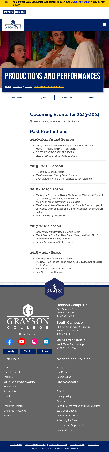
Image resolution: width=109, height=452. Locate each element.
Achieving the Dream (67, 420)
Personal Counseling (67, 381)
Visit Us (27, 351)
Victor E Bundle (67, 98)
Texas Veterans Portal (58, 445)
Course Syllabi (64, 377)
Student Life (9, 391)
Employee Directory (13, 406)
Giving (44, 351)
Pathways (17, 86)
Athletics (8, 401)
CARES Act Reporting (68, 415)
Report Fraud (93, 445)
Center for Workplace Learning (19, 381)
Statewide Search (77, 445)
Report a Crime (64, 430)
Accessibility (63, 401)
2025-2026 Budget (67, 410)
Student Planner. (81, 2)
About (6, 396)
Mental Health (16, 98)
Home (8, 86)
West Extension (71, 340)
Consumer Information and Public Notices (78, 406)
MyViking (8, 11)
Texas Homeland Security (35, 445)
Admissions (9, 367)
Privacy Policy (64, 396)
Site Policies (63, 372)
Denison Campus (72, 305)
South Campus (70, 322)
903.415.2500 (66, 333)
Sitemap (7, 415)
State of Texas (16, 445)
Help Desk (20, 11)
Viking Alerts (63, 367)
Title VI (60, 391)
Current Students (12, 372)
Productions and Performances (49, 86)
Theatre (28, 86)
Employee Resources (14, 410)
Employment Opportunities (71, 425)
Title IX (60, 386)
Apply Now (41, 98)
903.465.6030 (66, 316)
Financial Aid (10, 386)
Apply (11, 351)
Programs (8, 377)
